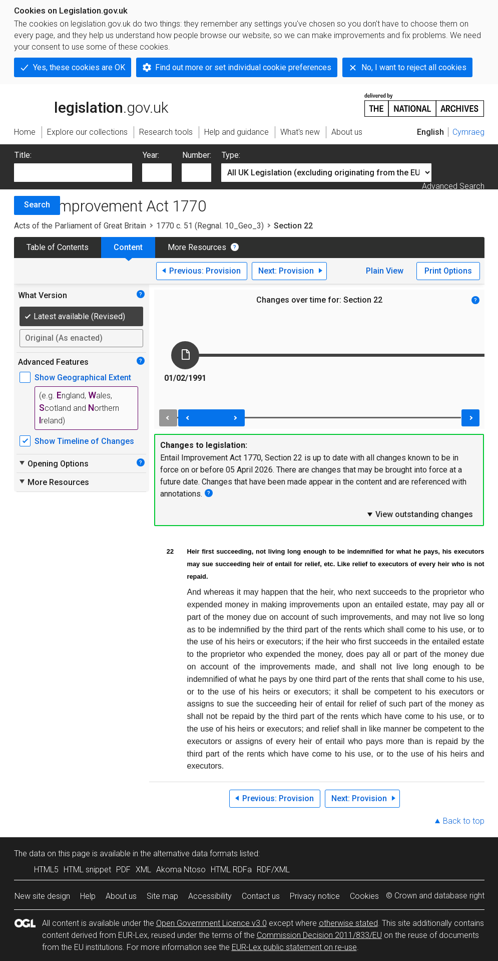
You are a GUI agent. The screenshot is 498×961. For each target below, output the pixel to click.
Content (128, 247)
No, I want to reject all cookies (413, 67)
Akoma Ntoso (181, 869)
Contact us (261, 896)
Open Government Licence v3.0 (211, 923)
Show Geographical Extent (83, 377)
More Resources (197, 247)
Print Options (448, 271)
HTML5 (46, 869)
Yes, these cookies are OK (79, 67)
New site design (42, 896)
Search (37, 204)
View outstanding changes (419, 514)
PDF (123, 869)
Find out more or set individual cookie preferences (243, 67)
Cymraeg (468, 132)
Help (88, 896)
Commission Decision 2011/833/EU (319, 935)
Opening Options (53, 463)
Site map (162, 896)
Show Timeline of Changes (84, 441)
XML (143, 869)
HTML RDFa (231, 869)
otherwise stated (348, 923)
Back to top (463, 821)
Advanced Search (453, 186)
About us (121, 896)
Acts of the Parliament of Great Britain (80, 225)
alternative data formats (195, 853)
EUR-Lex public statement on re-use (294, 947)
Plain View (384, 271)
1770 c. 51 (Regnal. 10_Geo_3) (210, 225)
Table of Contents (58, 247)
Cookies (364, 896)
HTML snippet (87, 869)
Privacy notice (315, 896)
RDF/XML (273, 869)
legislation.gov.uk (91, 104)
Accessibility (210, 896)
